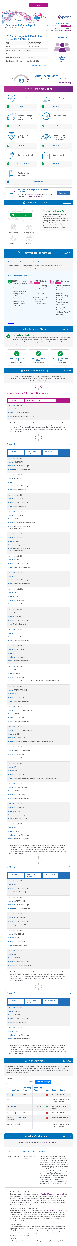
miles (31, 1081)
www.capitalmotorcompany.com (62, 30)
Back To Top (67, 203)
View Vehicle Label (39, 65)
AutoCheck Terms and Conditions (52, 1194)
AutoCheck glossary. (51, 1142)
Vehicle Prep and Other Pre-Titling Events (27, 393)
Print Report (38, 5)
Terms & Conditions (35, 196)
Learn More (63, 193)
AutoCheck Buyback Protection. (53, 1210)
